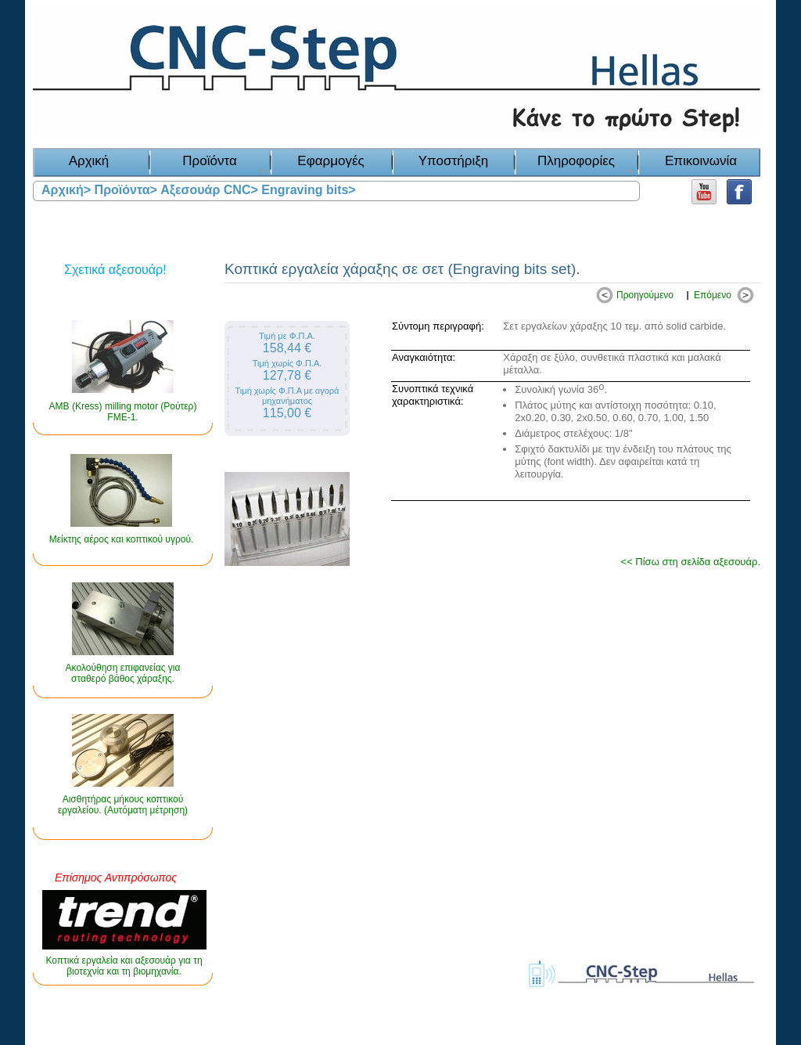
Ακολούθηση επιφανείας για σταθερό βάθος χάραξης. (123, 673)
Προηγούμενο (644, 295)
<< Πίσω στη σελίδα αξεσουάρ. (690, 562)
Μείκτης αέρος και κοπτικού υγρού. (121, 539)
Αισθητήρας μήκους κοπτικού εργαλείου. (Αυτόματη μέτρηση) (123, 805)
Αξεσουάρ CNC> (209, 189)
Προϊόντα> (126, 189)
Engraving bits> (308, 189)
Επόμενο (712, 295)
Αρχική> (66, 189)
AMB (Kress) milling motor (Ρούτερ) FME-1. (123, 412)
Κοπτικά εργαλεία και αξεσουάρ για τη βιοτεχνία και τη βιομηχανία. (123, 966)
